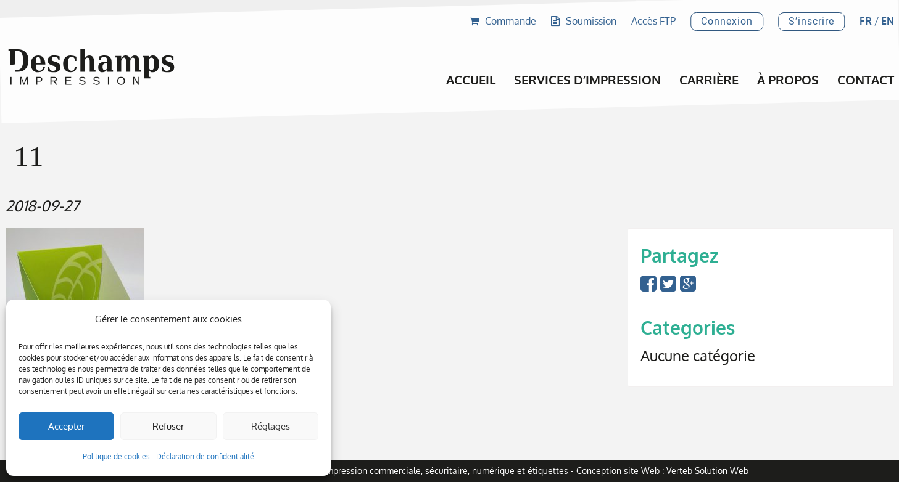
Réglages (270, 426)
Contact (865, 79)
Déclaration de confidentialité (205, 456)
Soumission (583, 21)
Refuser (168, 426)
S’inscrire (811, 21)
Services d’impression (587, 79)
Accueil (470, 79)
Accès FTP (653, 21)
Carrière (709, 79)
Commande (503, 21)
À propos (788, 79)
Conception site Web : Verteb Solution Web (662, 470)
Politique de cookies (116, 456)
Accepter (66, 426)
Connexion (727, 21)
